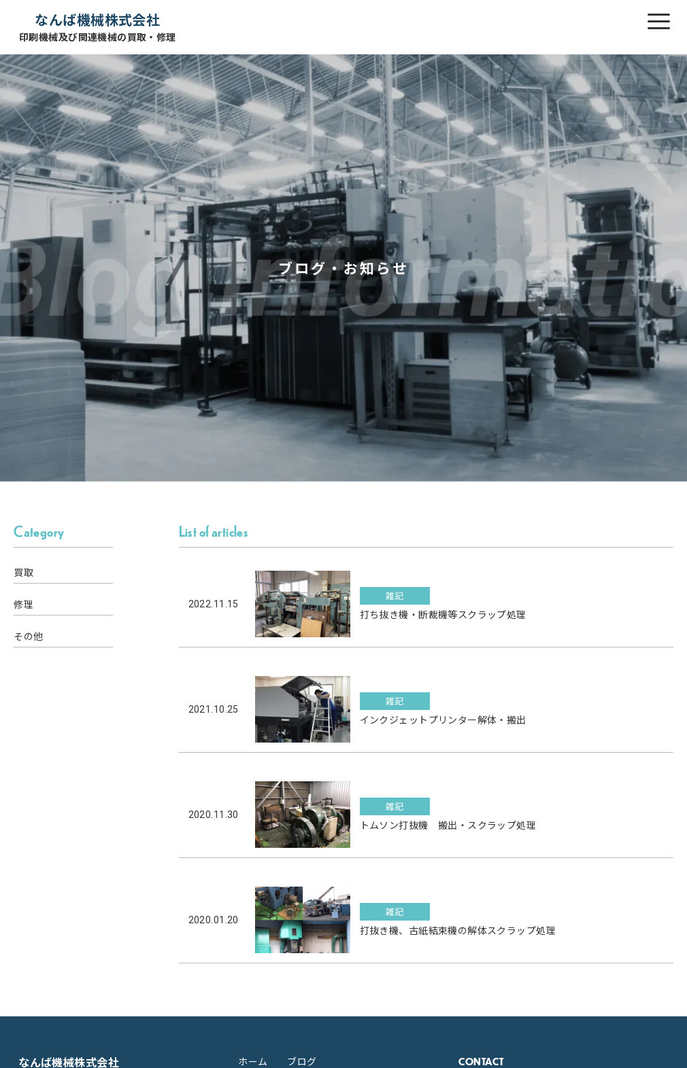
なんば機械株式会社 (97, 27)
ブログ (301, 1061)
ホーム (252, 1061)
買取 (23, 572)
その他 (28, 636)
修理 (23, 604)
